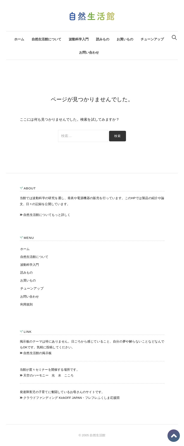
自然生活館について (46, 39)
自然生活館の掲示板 (36, 353)
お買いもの (125, 39)
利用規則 (26, 304)
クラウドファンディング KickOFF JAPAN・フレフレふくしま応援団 (70, 397)
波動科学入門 (79, 39)
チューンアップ (152, 39)
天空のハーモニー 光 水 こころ (47, 375)
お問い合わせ (89, 52)
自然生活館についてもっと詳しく (45, 214)
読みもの (102, 39)
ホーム (19, 39)
